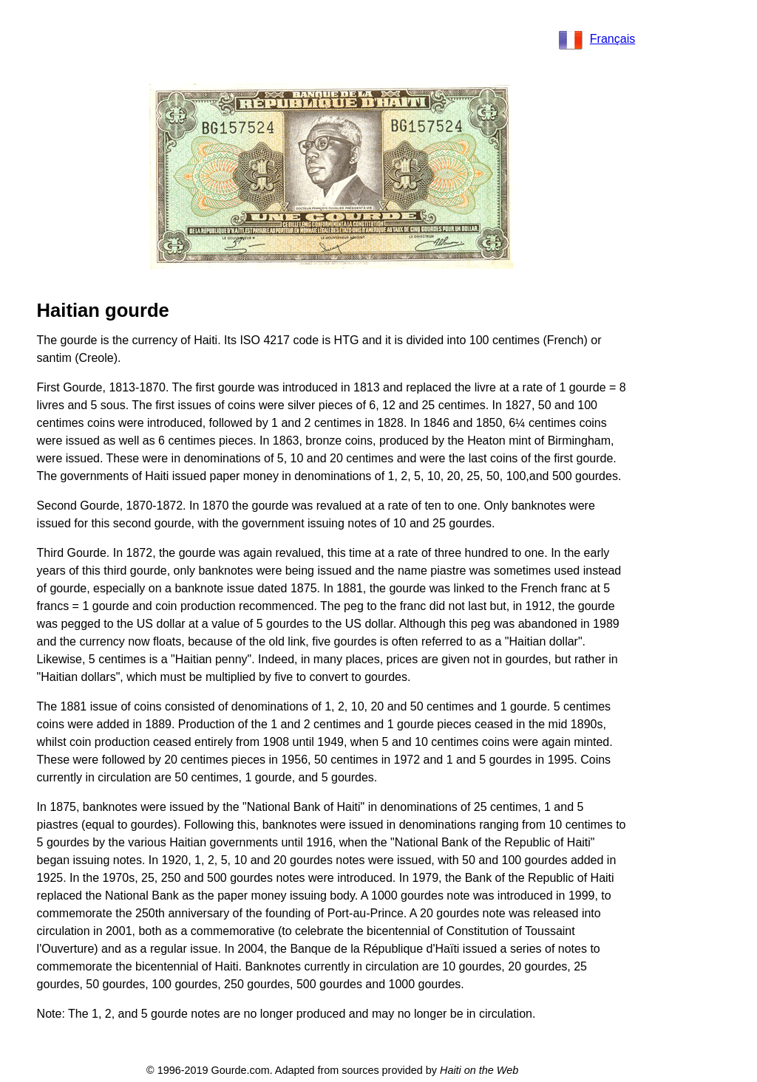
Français (597, 38)
